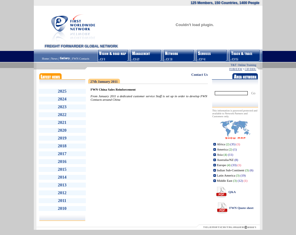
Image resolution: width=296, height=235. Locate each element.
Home (46, 58)
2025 (62, 91)
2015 (62, 169)
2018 (62, 146)
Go (253, 93)
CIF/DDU (250, 69)
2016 (62, 161)
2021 (62, 122)
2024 (62, 99)
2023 (62, 106)
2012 (62, 192)
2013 (62, 185)
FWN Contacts (80, 58)
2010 (62, 208)
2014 (62, 177)
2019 (62, 138)
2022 (62, 114)
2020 (62, 130)
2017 (62, 153)
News (54, 58)
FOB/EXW (235, 69)
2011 (62, 200)
